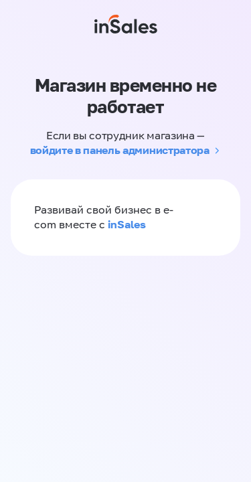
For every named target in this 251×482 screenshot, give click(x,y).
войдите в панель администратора (120, 150)
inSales (127, 224)
